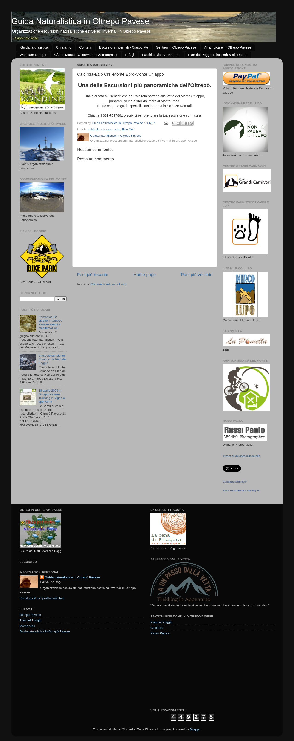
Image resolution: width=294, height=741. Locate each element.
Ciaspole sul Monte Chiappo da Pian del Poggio (52, 359)
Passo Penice (160, 633)
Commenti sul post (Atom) (109, 284)
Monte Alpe (27, 626)
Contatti (85, 47)
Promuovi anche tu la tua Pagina (241, 490)
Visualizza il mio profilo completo (42, 598)
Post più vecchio (196, 274)
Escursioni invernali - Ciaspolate (123, 47)
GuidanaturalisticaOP (235, 481)
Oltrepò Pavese (30, 615)
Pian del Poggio (30, 620)
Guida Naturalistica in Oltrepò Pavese (80, 21)
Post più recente (92, 274)
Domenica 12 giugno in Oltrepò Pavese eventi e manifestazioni (50, 322)
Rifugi (129, 55)
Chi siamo (63, 47)
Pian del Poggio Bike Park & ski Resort (217, 55)
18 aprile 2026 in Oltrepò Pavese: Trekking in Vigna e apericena (51, 396)
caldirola (93, 129)
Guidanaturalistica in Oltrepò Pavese (45, 631)
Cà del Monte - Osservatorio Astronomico (85, 55)
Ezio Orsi (128, 129)
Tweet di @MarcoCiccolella (241, 456)
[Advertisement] (184, 671)
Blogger (195, 729)
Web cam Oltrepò (33, 55)
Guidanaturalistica (34, 47)
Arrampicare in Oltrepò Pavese (227, 47)
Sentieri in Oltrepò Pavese (176, 47)
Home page (144, 274)
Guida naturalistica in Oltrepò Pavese (72, 577)
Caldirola (156, 627)
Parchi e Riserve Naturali (161, 55)
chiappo (106, 129)
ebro (117, 129)
